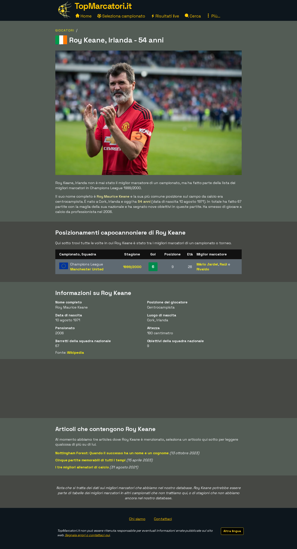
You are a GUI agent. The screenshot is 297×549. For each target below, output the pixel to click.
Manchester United (87, 269)
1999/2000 (132, 266)
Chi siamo (137, 519)
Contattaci (163, 519)
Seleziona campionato (121, 16)
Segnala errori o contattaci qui (87, 535)
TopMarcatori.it (103, 6)
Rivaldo (203, 269)
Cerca (193, 16)
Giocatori (64, 30)
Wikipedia (75, 352)
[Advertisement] (148, 388)
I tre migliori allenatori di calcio (82, 467)
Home (84, 16)
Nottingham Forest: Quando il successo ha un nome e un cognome (112, 453)
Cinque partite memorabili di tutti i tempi (90, 460)
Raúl (223, 264)
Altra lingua (232, 531)
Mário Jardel (207, 264)
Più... (213, 16)
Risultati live (165, 16)
